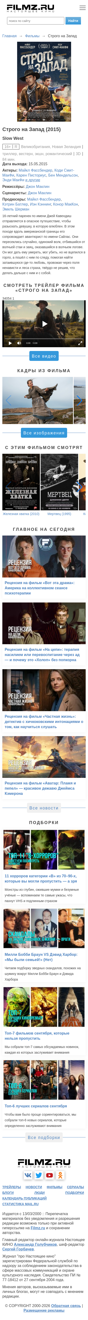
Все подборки (44, 1137)
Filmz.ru (38, 1228)
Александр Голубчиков (35, 1244)
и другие (32, 180)
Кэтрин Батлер (15, 204)
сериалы (75, 1187)
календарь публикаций (24, 1198)
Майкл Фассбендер (35, 170)
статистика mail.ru (20, 1204)
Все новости (44, 808)
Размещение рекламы (44, 1310)
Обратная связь (66, 1306)
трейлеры (11, 1187)
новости (34, 1187)
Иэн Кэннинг (40, 204)
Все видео (44, 356)
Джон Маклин (37, 187)
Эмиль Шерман (15, 209)
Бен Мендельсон (63, 175)
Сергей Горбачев (18, 1249)
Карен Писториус (31, 175)
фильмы (54, 1187)
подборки (74, 1193)
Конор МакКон (65, 204)
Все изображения (44, 433)
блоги (8, 1193)
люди (39, 1193)
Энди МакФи (13, 180)
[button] (79, 400)
